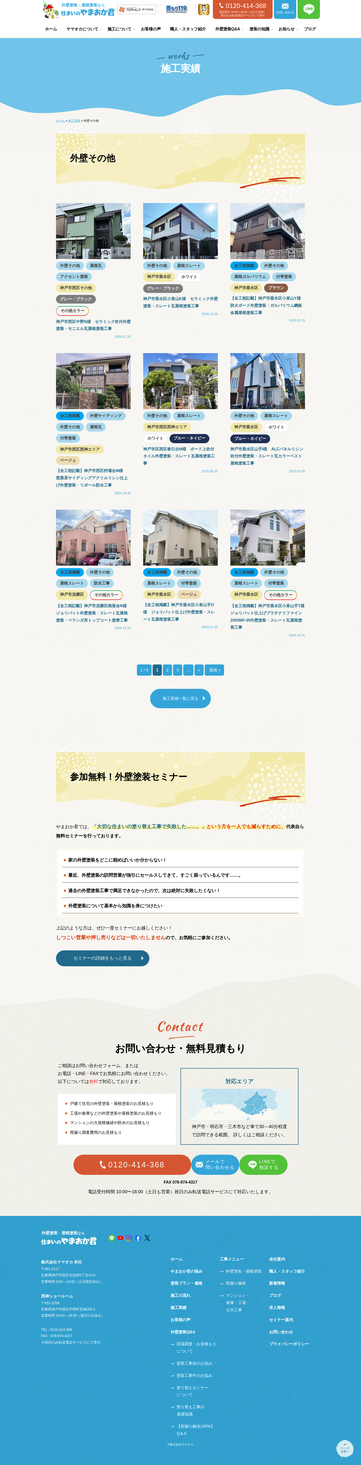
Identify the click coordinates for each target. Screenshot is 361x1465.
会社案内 (277, 1259)
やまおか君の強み (186, 1271)
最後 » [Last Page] (214, 670)
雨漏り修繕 (233, 1283)
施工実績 (74, 120)
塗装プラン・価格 (186, 1283)
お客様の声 (151, 29)
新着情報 (277, 1283)
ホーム (51, 29)
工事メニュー (232, 1259)
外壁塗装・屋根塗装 (241, 1271)
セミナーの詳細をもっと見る (103, 958)
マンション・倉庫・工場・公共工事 (235, 1302)
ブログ (310, 29)
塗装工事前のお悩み (191, 1363)
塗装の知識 (259, 29)
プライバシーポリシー (289, 1344)
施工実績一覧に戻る (180, 698)
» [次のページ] (199, 670)
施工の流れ (180, 1295)
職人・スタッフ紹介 (188, 29)
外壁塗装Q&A (227, 29)
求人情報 (277, 1307)
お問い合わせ (285, 8)
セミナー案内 (281, 1320)
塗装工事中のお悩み (191, 1375)
